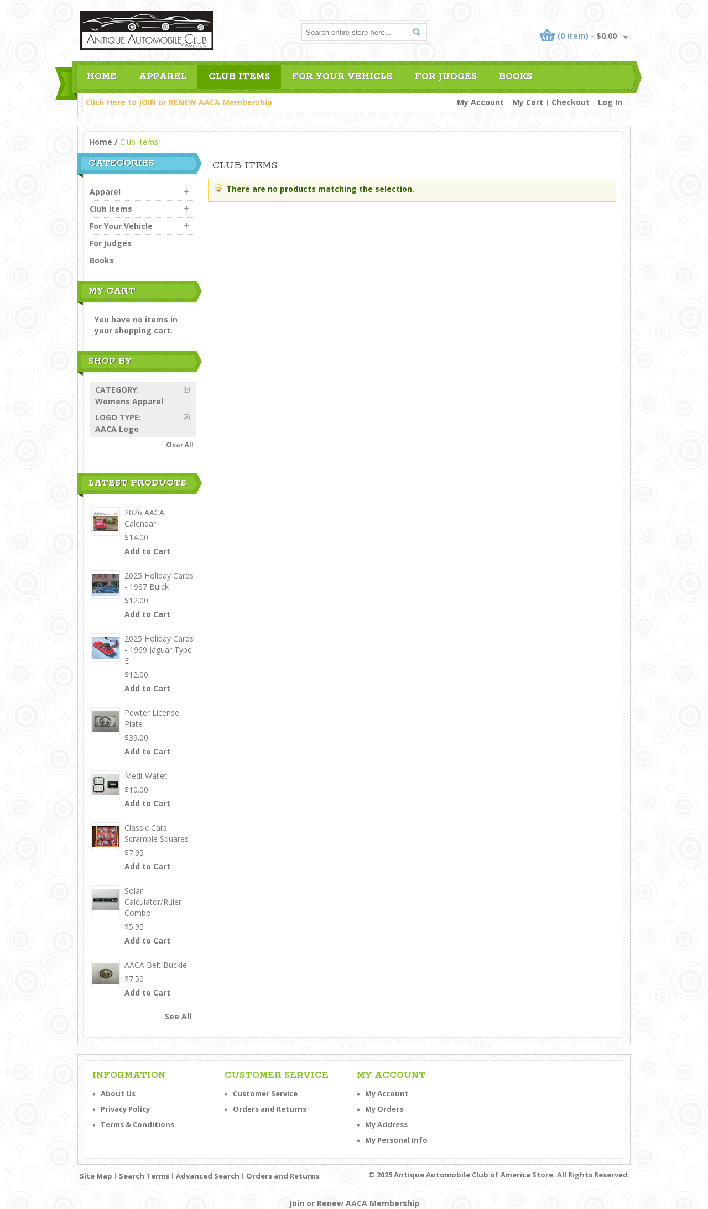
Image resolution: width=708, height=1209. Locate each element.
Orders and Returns (269, 1109)
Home (100, 142)
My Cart (527, 102)
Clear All (180, 444)
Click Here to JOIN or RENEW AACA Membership (179, 102)
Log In (610, 102)
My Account (480, 102)
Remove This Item (190, 390)
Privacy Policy (125, 1109)
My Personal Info (396, 1140)
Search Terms (144, 1176)
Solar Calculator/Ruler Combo (152, 901)
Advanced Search (208, 1176)
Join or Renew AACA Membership (354, 1203)
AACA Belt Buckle (155, 965)
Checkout (570, 102)
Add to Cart (147, 551)
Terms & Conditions (137, 1124)
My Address (386, 1124)
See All (178, 1016)
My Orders (384, 1109)
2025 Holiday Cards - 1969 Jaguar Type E (159, 649)
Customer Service (265, 1093)
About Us (118, 1093)
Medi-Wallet (145, 775)
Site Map (96, 1176)
